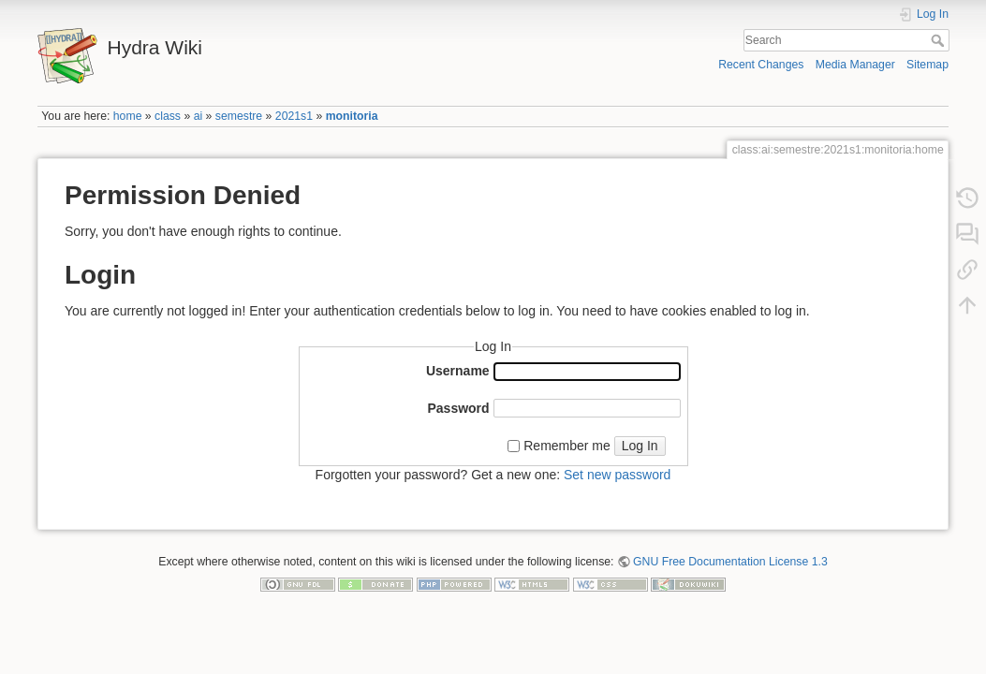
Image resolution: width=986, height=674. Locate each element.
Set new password (617, 474)
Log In (640, 445)
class (168, 116)
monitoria (352, 116)
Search (940, 40)
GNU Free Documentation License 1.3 (730, 561)
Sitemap (927, 64)
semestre (238, 116)
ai (198, 116)
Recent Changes (760, 64)
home (127, 116)
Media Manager (855, 64)
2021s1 (294, 116)
